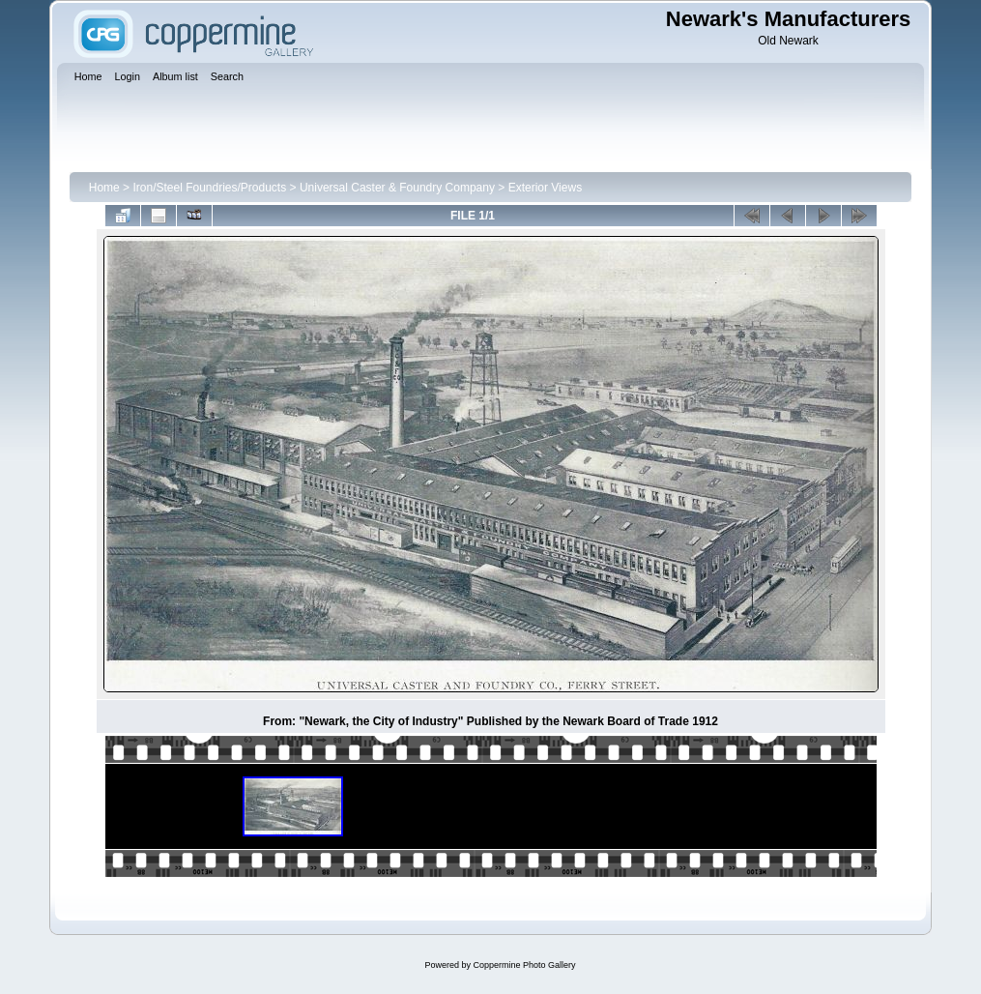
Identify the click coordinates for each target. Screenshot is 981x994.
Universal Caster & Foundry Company (397, 187)
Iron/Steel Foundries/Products (209, 187)
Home (104, 187)
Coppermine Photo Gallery (524, 965)
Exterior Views (545, 187)
